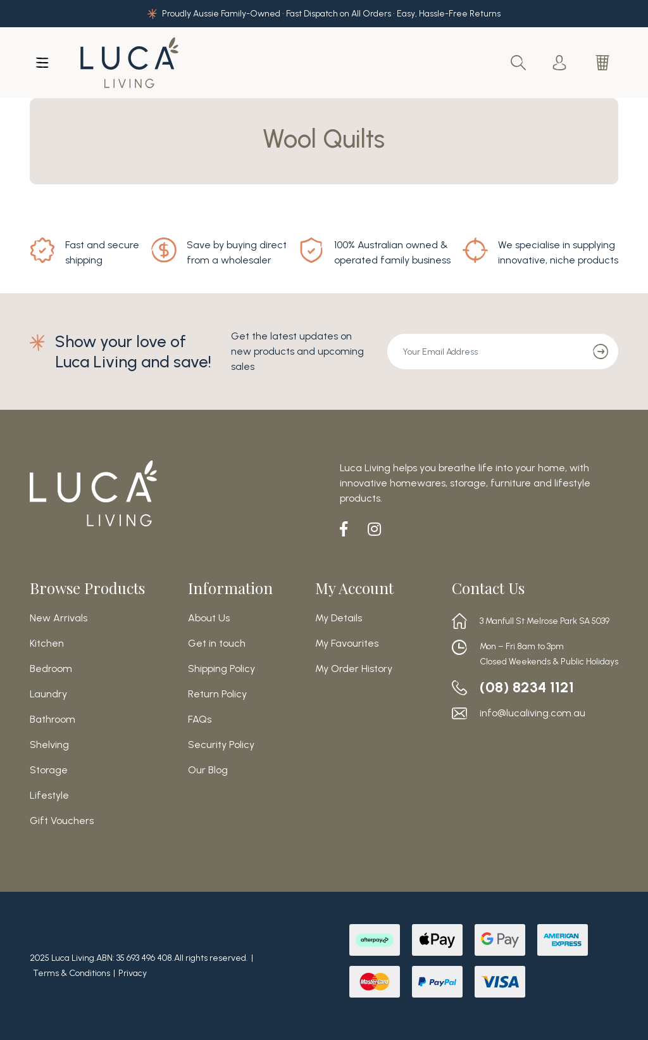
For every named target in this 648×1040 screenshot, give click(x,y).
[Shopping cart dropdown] (603, 62)
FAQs (199, 719)
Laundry (48, 694)
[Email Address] (485, 351)
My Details (338, 618)
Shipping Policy (221, 669)
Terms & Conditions (71, 973)
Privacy (132, 973)
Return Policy (217, 694)
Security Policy (221, 745)
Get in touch (217, 643)
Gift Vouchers (62, 821)
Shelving (49, 745)
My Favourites (346, 643)
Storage (49, 770)
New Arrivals (58, 618)
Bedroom (51, 669)
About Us (209, 618)
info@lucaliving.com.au (532, 713)
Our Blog (208, 770)
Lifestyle (49, 795)
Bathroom (52, 719)
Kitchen (47, 643)
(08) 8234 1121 (527, 687)
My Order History (353, 669)
